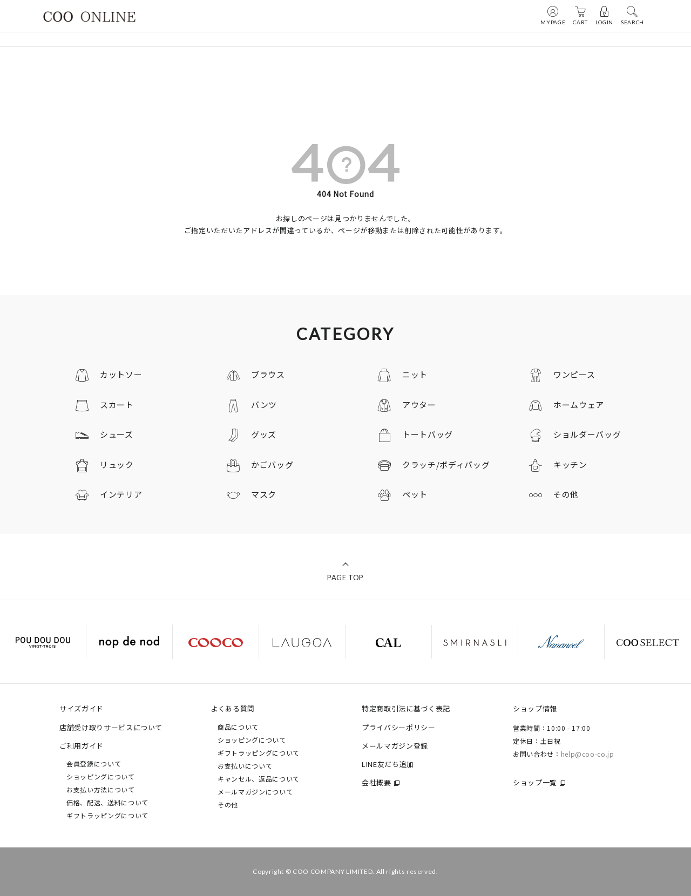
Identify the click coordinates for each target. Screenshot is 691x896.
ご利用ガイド (81, 746)
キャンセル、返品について (259, 778)
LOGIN (604, 15)
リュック (117, 464)
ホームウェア (578, 404)
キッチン (570, 464)
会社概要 (376, 782)
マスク (263, 494)
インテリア (121, 494)
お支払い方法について (100, 789)
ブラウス (268, 374)
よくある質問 (233, 708)
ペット (415, 494)
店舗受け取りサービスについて (110, 727)
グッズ (263, 434)
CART (580, 15)
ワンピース (574, 374)
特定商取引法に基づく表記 (406, 708)
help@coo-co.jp (587, 753)
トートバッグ (427, 434)
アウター (419, 404)
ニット (415, 374)
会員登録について (93, 763)
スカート (117, 404)
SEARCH (632, 15)
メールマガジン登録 (395, 746)
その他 (566, 494)
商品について (238, 726)
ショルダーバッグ (587, 434)
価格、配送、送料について (107, 802)
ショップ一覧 (535, 782)
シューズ (116, 434)
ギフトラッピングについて (107, 815)
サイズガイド (81, 708)
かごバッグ (272, 464)
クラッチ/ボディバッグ (446, 464)
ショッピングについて (100, 776)
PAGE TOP (345, 577)
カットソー (121, 374)
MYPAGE (552, 15)
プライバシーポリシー (399, 727)
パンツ (264, 404)
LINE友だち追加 (388, 764)
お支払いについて (245, 765)
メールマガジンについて (255, 791)
